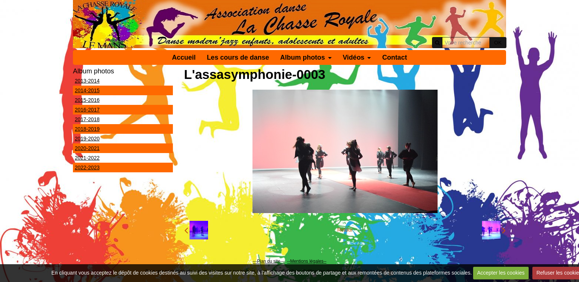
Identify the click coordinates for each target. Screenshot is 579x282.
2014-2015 (87, 90)
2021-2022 (87, 158)
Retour (345, 230)
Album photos (302, 57)
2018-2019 (87, 129)
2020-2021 (87, 148)
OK (498, 43)
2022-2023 (87, 167)
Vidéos (354, 57)
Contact (394, 57)
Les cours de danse (238, 57)
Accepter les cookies (501, 273)
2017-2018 (87, 119)
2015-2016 (87, 100)
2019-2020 (87, 139)
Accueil (184, 57)
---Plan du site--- (268, 261)
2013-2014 (87, 81)
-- (288, 261)
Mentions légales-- (308, 261)
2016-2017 (87, 110)
